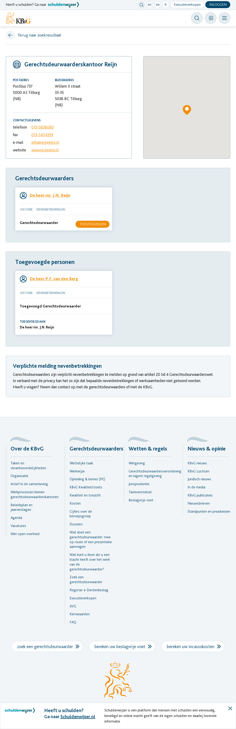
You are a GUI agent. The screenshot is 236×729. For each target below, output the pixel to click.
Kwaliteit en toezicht (85, 495)
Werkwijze (77, 471)
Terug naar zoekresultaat (39, 35)
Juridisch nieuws (199, 479)
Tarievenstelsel (140, 492)
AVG (73, 606)
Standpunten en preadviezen (209, 511)
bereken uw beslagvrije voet (119, 646)
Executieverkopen (187, 4)
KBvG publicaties (200, 495)
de (158, 4)
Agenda (16, 517)
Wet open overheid (25, 534)
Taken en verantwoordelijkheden (28, 465)
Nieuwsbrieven (199, 503)
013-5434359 (42, 134)
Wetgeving (137, 463)
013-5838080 (42, 127)
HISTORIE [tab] (26, 209)
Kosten (75, 503)
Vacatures (18, 526)
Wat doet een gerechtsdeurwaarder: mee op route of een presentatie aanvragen (91, 539)
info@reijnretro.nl (45, 142)
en (149, 4)
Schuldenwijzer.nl (77, 716)
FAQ (73, 622)
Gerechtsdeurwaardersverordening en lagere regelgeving (150, 473)
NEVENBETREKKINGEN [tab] (50, 209)
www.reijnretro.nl (45, 149)
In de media (196, 487)
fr (166, 4)
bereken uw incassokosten (190, 646)
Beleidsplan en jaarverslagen (21, 507)
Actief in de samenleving (29, 484)
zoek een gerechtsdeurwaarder (45, 646)
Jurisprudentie (139, 484)
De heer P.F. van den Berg (54, 278)
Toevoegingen (93, 224)
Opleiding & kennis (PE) (87, 479)
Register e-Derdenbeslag (89, 590)
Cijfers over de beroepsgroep (81, 513)
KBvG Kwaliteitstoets (86, 487)
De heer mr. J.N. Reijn (50, 195)
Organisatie (19, 476)
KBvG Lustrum (198, 471)
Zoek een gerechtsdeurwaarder (86, 579)
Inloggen (218, 4)
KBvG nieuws (197, 463)
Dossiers (76, 524)
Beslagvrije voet (141, 500)
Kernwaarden (80, 614)
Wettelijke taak (81, 463)
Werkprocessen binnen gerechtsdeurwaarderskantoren (32, 494)
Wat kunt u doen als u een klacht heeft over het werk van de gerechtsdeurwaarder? (90, 561)
